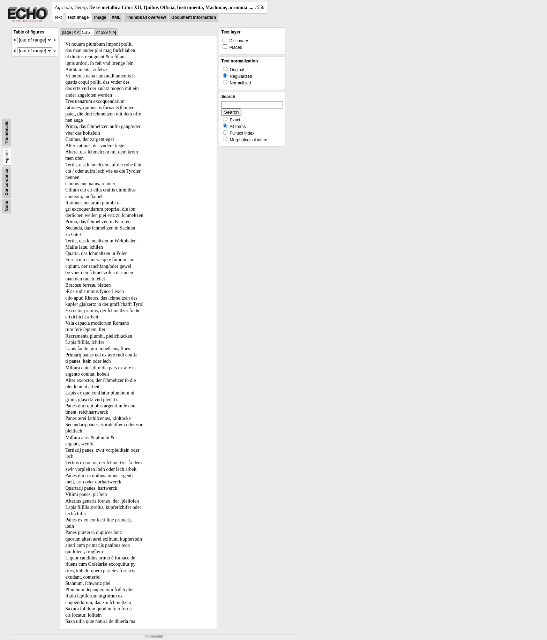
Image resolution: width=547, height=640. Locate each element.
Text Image (78, 17)
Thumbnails (6, 132)
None (6, 206)
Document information (193, 17)
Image (100, 17)
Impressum (153, 636)
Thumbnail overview (146, 17)
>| (114, 32)
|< (74, 32)
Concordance (6, 182)
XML (116, 17)
